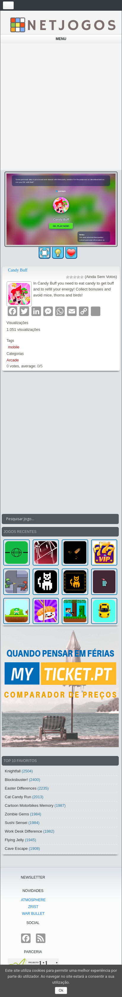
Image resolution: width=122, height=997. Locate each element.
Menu (61, 39)
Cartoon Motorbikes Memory (29, 805)
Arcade (13, 360)
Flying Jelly (14, 840)
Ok (61, 990)
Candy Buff (17, 270)
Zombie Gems (17, 814)
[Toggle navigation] (8, 5)
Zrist (33, 907)
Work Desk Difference (23, 831)
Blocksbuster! (16, 779)
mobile (13, 347)
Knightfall (12, 771)
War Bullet (33, 914)
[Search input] (56, 519)
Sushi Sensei (16, 822)
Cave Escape (16, 848)
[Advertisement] (61, 107)
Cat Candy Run (18, 797)
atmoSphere (33, 900)
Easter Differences (21, 788)
